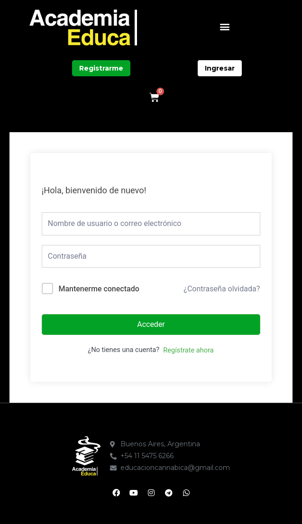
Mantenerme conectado (98, 288)
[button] (224, 26)
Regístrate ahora (188, 350)
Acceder (151, 324)
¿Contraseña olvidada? (221, 288)
